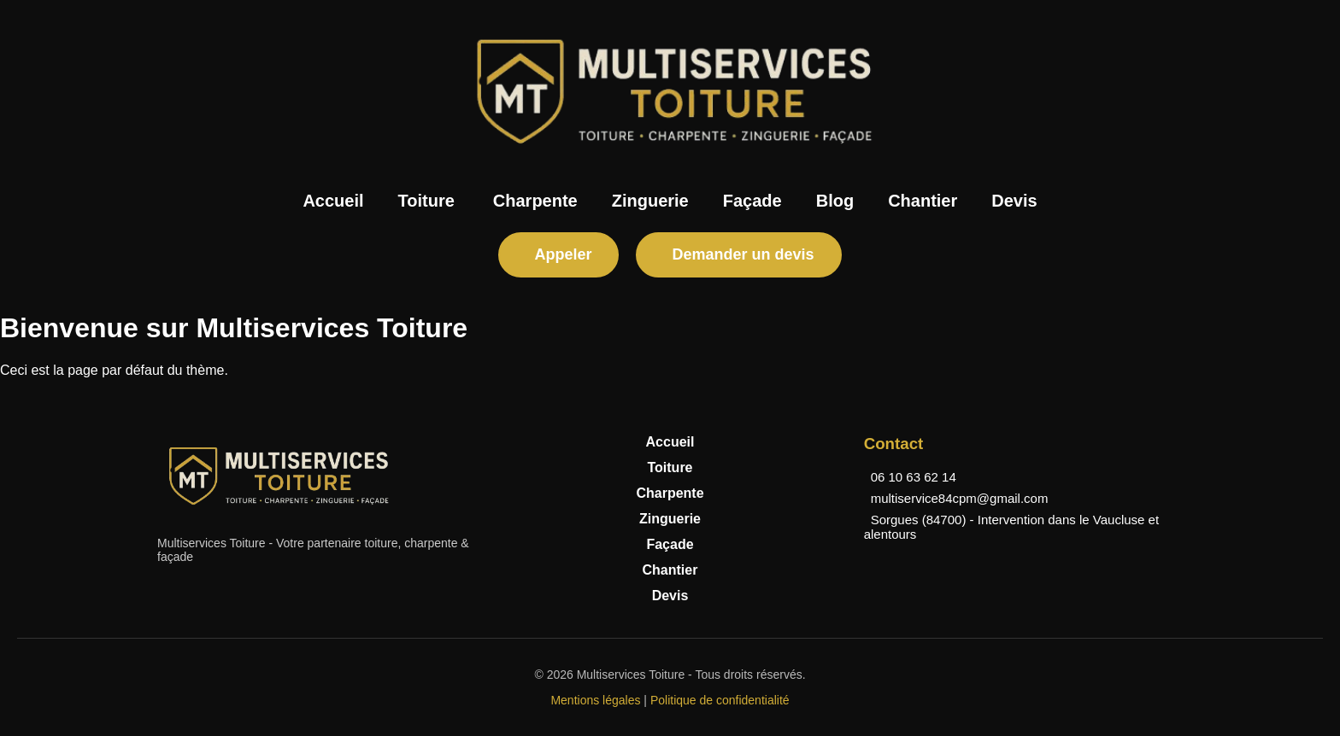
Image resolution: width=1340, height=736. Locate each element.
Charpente (535, 200)
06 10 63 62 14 (913, 477)
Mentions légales (595, 700)
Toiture (426, 200)
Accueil (333, 200)
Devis (1014, 200)
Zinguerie (650, 200)
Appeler (562, 254)
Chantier (922, 200)
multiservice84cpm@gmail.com (960, 498)
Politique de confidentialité (720, 700)
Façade (752, 200)
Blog (835, 200)
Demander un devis (743, 254)
